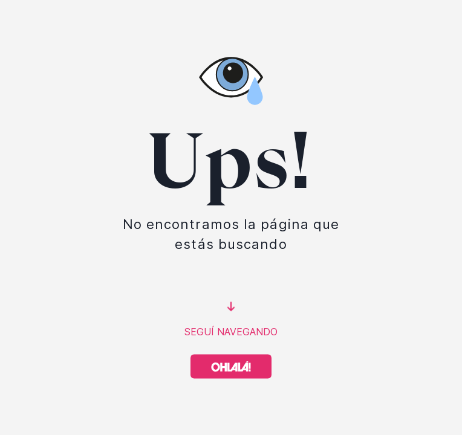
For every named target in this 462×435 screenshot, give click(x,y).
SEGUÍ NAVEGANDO (231, 332)
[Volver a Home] (231, 367)
